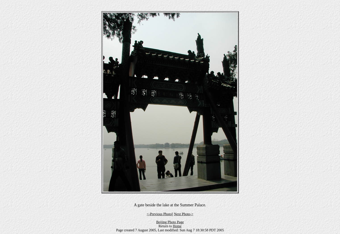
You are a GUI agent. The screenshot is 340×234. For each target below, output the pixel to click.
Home (177, 226)
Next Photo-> (183, 214)
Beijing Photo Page (170, 222)
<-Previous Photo (159, 214)
